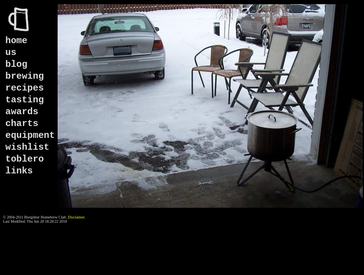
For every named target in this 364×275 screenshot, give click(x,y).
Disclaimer (76, 217)
